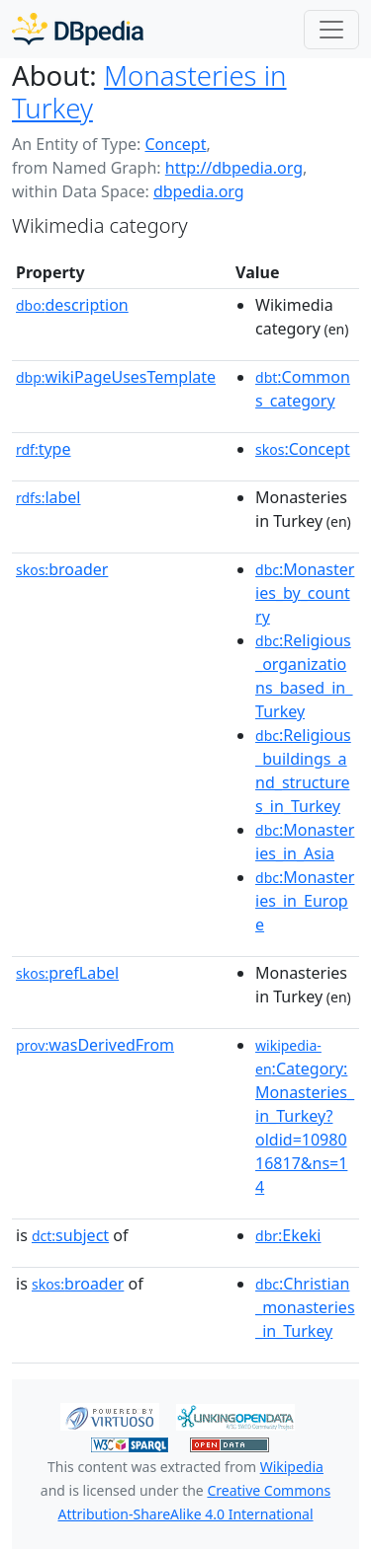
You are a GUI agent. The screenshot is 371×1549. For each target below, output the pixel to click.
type (43, 449)
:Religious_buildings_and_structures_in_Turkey (303, 770)
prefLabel (67, 973)
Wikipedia (292, 1466)
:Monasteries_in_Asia (304, 841)
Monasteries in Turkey (149, 91)
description (72, 305)
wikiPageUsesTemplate (116, 377)
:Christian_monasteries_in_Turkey (305, 1307)
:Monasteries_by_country (304, 592)
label (48, 497)
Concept (175, 144)
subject (70, 1235)
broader (62, 569)
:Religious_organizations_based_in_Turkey (303, 675)
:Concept (302, 449)
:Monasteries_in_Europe (304, 900)
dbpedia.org (198, 191)
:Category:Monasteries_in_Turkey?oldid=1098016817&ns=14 (304, 1117)
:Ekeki (288, 1235)
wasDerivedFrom (95, 1045)
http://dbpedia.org (234, 168)
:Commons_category (302, 388)
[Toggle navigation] (331, 29)
